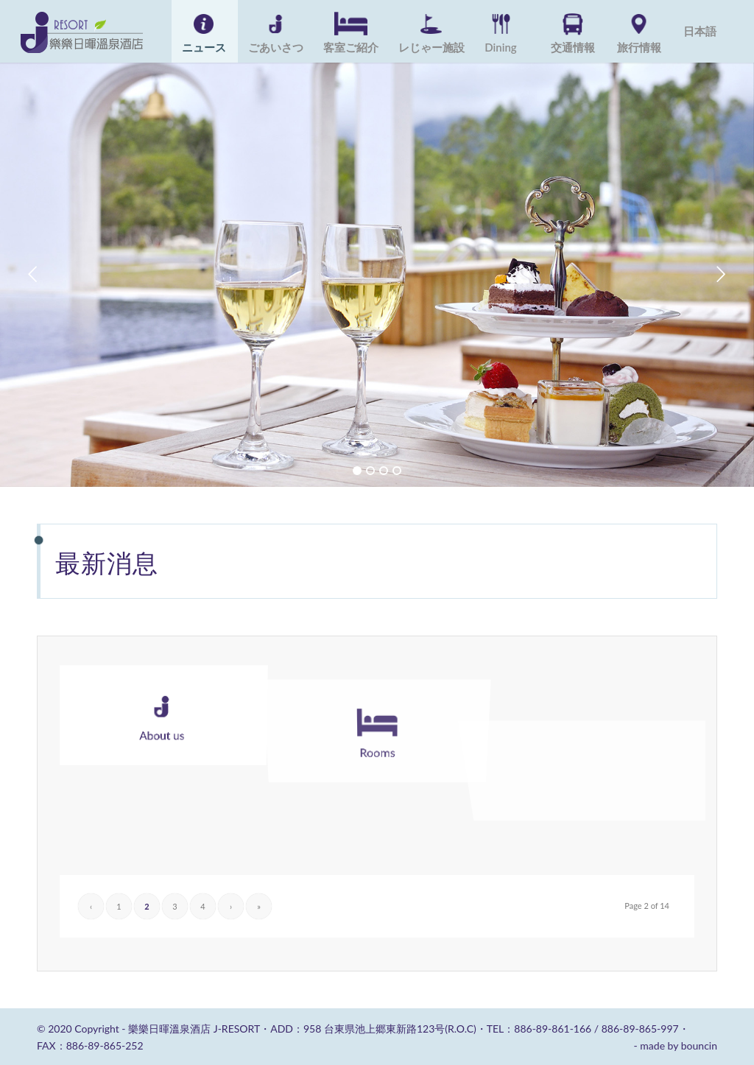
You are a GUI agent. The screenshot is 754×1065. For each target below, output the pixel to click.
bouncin (699, 1045)
